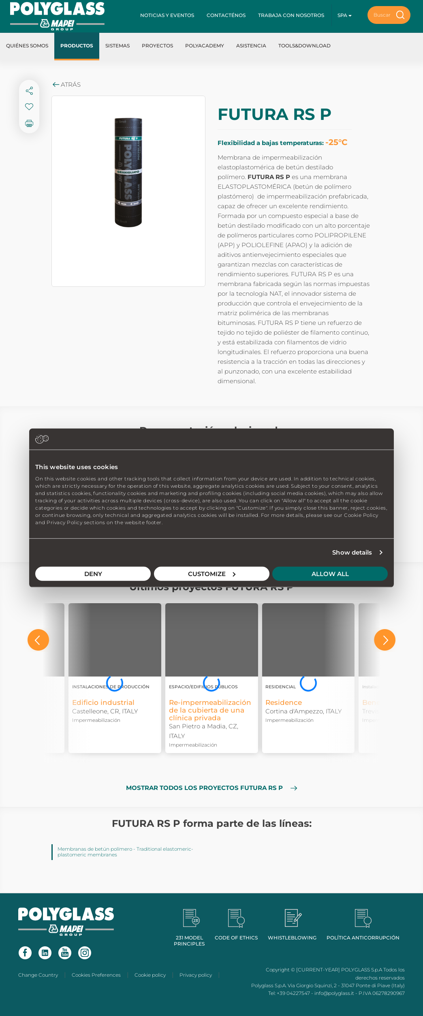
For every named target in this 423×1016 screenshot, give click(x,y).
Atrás (66, 84)
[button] (38, 640)
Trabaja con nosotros (291, 15)
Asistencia (251, 46)
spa (345, 15)
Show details (352, 552)
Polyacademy (204, 46)
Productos (76, 46)
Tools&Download (304, 46)
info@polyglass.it (334, 993)
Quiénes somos (27, 46)
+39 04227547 (293, 993)
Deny (93, 573)
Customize (211, 573)
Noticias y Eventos (167, 15)
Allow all (330, 573)
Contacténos (226, 15)
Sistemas (117, 46)
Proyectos (157, 46)
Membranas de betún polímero (95, 849)
